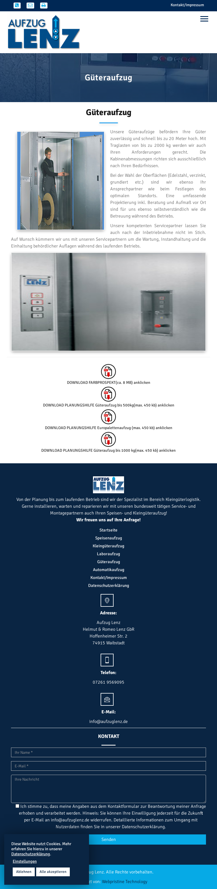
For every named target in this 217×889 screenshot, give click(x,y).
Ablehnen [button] (23, 871)
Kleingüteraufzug (108, 545)
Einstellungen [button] (25, 861)
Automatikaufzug (108, 569)
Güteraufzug (108, 561)
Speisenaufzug (108, 538)
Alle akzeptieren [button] (53, 871)
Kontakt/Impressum (187, 5)
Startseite (108, 530)
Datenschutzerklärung (108, 585)
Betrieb (92, 499)
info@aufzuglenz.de (70, 820)
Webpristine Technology (124, 881)
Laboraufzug (108, 553)
